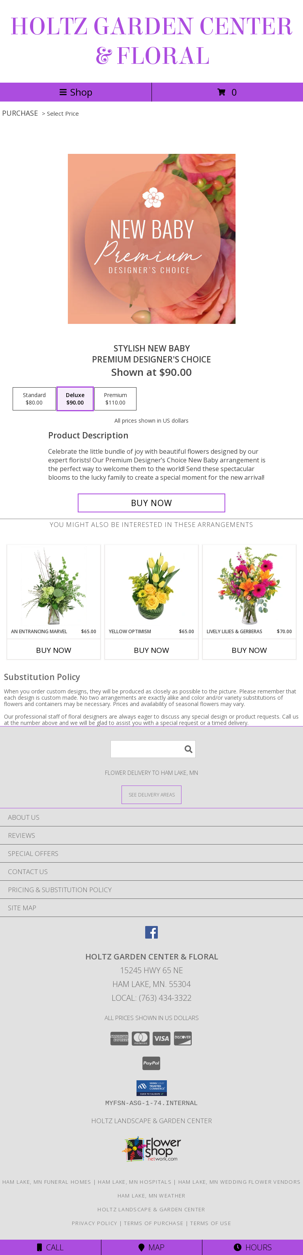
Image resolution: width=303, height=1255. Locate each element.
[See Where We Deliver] (151, 794)
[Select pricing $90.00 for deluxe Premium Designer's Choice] (75, 399)
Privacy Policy (94, 1223)
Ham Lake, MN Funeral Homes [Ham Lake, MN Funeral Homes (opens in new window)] (47, 1181)
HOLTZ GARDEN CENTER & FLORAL (151, 41)
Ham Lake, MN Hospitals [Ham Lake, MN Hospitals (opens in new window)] (135, 1181)
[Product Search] (153, 749)
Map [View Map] (151, 1247)
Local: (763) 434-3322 (151, 998)
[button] (152, 1088)
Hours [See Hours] (253, 1247)
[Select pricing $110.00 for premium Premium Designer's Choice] (115, 399)
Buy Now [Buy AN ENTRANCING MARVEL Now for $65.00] (53, 650)
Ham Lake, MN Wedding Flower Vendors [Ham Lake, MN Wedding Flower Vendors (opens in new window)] (239, 1181)
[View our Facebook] (151, 936)
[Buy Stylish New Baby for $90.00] (151, 502)
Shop (75, 91)
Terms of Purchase (153, 1223)
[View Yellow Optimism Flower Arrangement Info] (152, 586)
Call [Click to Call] (50, 1247)
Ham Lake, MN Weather (152, 1195)
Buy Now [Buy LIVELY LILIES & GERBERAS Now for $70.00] (249, 650)
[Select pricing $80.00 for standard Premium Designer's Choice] (34, 399)
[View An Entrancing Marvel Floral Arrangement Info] (54, 586)
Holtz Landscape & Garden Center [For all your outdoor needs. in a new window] (151, 1120)
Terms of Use (210, 1223)
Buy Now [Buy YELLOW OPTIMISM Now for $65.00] (151, 650)
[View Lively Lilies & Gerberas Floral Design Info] (249, 586)
